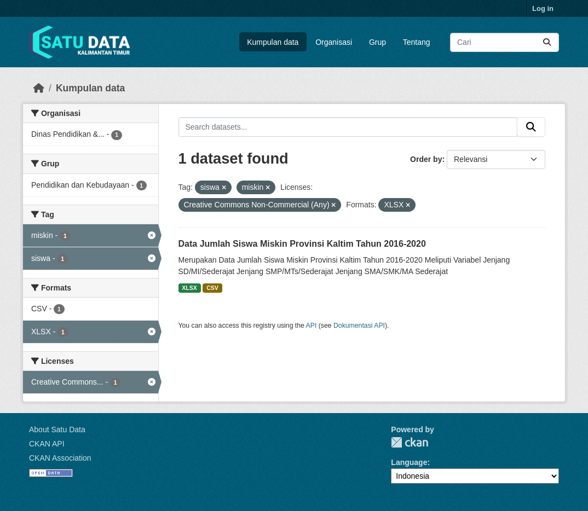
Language (409, 462)
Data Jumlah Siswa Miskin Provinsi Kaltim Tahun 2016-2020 (302, 243)
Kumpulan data (272, 42)
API (311, 325)
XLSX (189, 287)
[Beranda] (38, 88)
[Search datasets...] (504, 42)
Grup (377, 42)
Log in (543, 8)
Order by (426, 159)
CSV (212, 287)
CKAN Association (60, 458)
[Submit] (547, 42)
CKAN (409, 442)
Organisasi (333, 42)
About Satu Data (57, 429)
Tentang (416, 42)
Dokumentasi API (359, 325)
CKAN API (47, 443)
